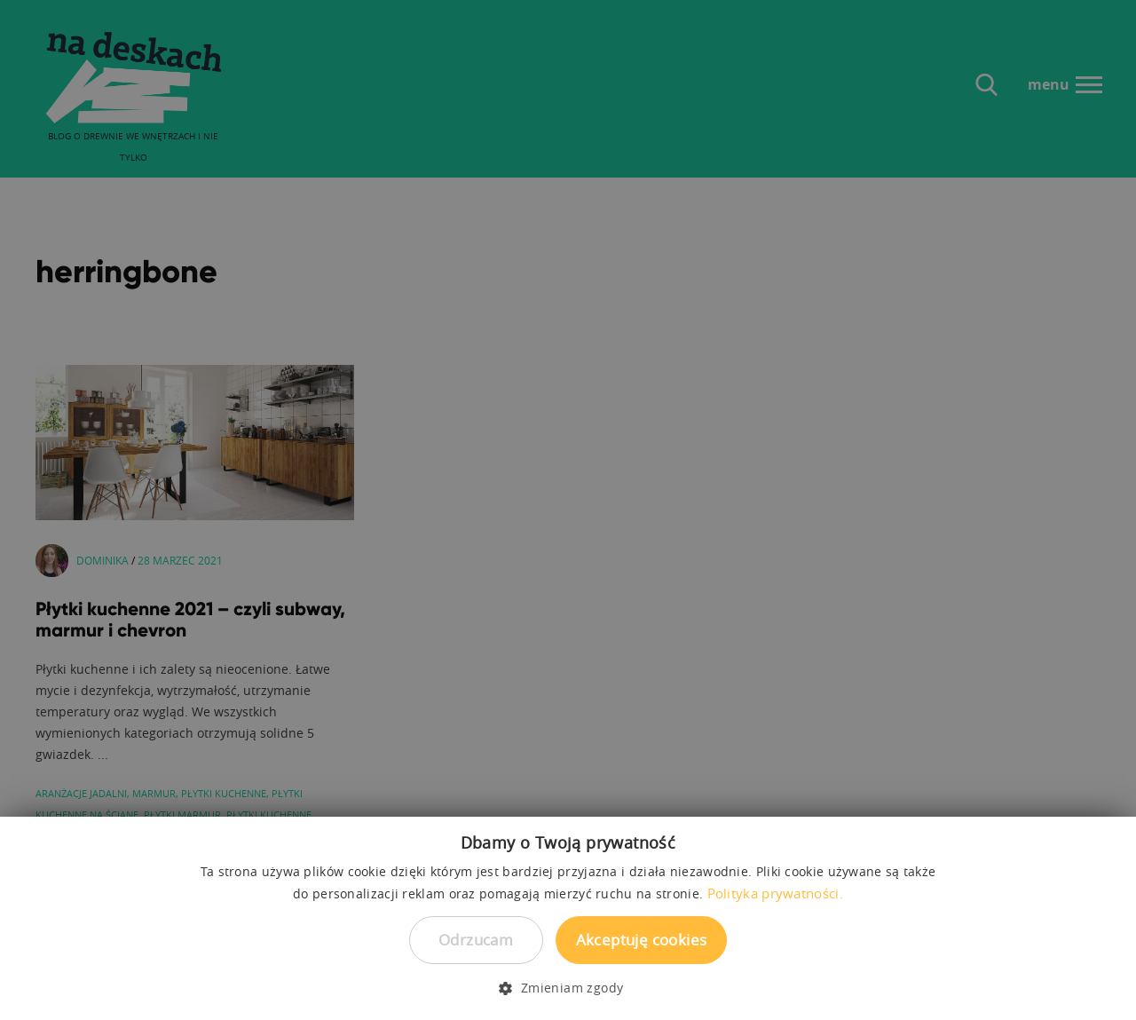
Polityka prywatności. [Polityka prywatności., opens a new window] (775, 893)
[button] (567, 988)
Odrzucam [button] (475, 939)
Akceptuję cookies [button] (641, 939)
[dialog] (568, 510)
